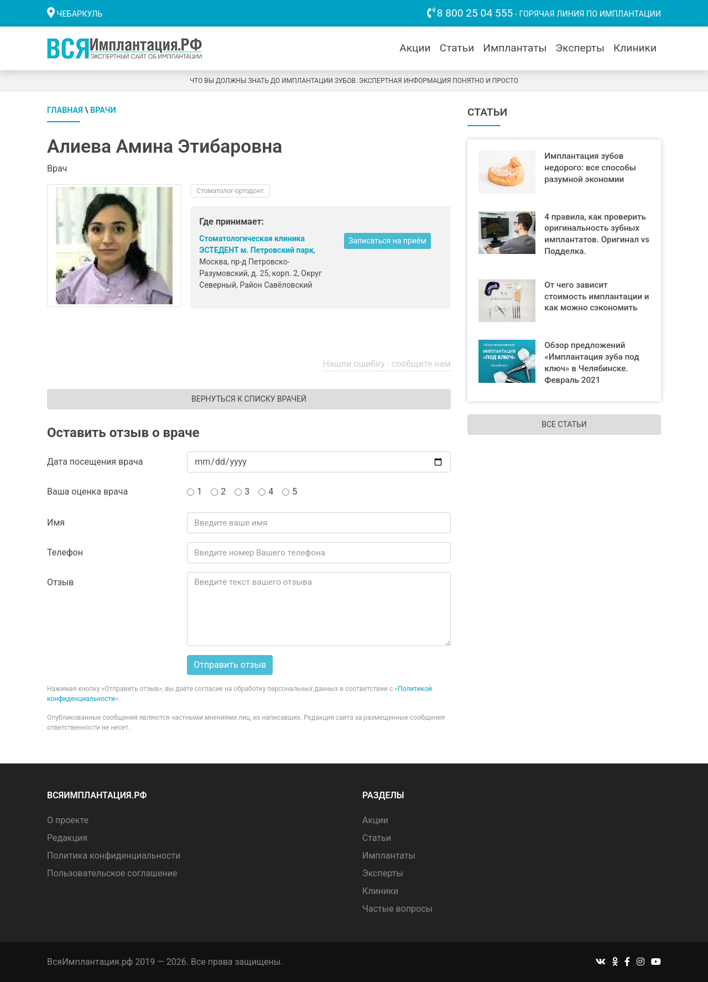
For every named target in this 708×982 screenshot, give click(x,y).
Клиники (635, 47)
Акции (414, 47)
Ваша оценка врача (87, 491)
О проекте (67, 820)
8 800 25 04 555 (475, 13)
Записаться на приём (387, 240)
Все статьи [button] (564, 424)
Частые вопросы (397, 908)
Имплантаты (514, 47)
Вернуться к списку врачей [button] (248, 398)
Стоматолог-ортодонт (230, 191)
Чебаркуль (80, 14)
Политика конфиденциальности (113, 855)
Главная (65, 110)
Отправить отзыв (230, 664)
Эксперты (580, 47)
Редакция (67, 838)
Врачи (103, 110)
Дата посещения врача (95, 461)
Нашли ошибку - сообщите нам (387, 363)
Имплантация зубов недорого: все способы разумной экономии (590, 167)
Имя (56, 522)
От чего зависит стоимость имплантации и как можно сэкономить (596, 296)
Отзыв (60, 582)
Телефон (65, 552)
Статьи (457, 47)
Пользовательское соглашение (112, 873)
